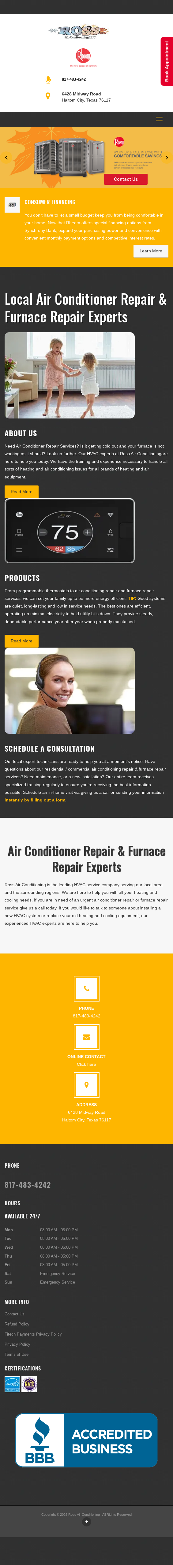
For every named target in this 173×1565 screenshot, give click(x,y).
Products (22, 577)
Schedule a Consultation (50, 748)
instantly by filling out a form (35, 799)
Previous (6, 157)
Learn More (151, 250)
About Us (21, 432)
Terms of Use (16, 1354)
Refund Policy (17, 1324)
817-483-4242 (74, 79)
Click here (86, 1064)
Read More (21, 491)
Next (167, 157)
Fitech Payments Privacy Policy (33, 1334)
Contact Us (126, 179)
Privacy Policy (17, 1344)
